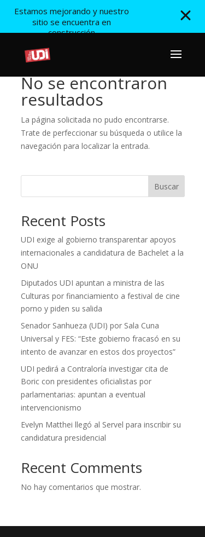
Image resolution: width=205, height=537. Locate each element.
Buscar (166, 186)
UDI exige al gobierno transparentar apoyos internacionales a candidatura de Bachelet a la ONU (102, 252)
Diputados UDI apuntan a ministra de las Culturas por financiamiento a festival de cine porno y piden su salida (100, 296)
